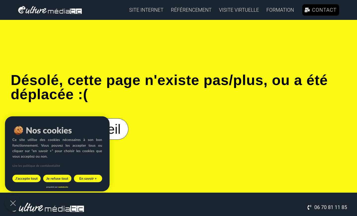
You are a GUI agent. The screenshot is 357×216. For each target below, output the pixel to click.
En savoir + (88, 178)
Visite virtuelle (239, 10)
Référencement (191, 10)
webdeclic (63, 187)
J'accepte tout (26, 178)
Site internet (146, 10)
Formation (280, 10)
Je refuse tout (57, 178)
